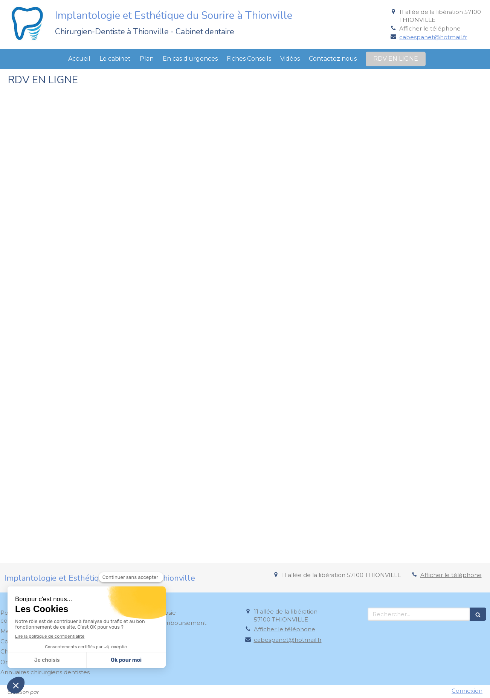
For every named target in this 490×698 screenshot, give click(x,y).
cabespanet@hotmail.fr (433, 37)
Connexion (467, 690)
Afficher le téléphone (430, 28)
